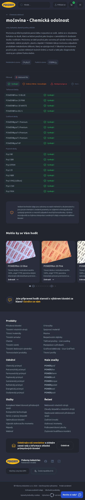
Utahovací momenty (53, 423)
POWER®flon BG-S (14, 111)
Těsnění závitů (12, 345)
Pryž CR (9, 170)
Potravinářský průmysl (15, 369)
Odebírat (65, 445)
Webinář (9, 431)
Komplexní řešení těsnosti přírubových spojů (22, 406)
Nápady (9, 427)
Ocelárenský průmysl (15, 393)
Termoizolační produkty (16, 352)
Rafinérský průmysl (14, 385)
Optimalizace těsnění (15, 420)
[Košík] (71, 5)
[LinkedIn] (52, 461)
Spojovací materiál (51, 329)
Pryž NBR (10, 175)
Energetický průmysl (14, 389)
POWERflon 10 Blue (17, 266)
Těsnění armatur (13, 337)
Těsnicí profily (49, 352)
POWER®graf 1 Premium (16, 122)
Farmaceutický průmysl (16, 373)
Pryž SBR (10, 159)
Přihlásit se (60, 5)
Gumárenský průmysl (15, 381)
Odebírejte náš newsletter (31, 442)
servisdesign (57, 495)
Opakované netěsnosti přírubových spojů (59, 414)
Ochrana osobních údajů (34, 490)
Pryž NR (9, 154)
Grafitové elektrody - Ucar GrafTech (59, 349)
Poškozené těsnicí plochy (55, 427)
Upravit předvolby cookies (30, 495)
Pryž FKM (10, 191)
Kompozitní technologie (16, 412)
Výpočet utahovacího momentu (19, 423)
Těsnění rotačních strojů (16, 329)
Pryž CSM (10, 186)
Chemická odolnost (15, 14)
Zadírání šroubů (51, 420)
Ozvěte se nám (31, 301)
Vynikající (13, 83)
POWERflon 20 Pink (53, 266)
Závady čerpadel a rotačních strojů (59, 409)
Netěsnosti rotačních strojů (56, 405)
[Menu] (80, 5)
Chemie (9, 341)
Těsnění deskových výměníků (19, 349)
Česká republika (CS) (43, 471)
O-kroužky (47, 326)
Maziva (46, 333)
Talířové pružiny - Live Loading (56, 341)
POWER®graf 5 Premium (16, 138)
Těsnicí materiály (13, 333)
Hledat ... (25, 5)
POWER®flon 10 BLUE (15, 95)
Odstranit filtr (21, 77)
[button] (30, 286)
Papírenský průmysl (14, 377)
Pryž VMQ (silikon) (14, 181)
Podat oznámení (65, 486)
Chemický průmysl (14, 366)
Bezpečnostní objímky (52, 337)
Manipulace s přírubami (53, 345)
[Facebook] (45, 461)
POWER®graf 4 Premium (16, 133)
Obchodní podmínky (52, 490)
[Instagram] (59, 461)
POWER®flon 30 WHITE (16, 106)
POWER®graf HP (13, 143)
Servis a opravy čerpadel (16, 416)
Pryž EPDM (10, 165)
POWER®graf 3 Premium (16, 127)
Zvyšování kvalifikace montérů (57, 431)
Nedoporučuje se (58, 83)
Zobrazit (13, 279)
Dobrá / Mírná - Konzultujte (34, 83)
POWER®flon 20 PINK (15, 100)
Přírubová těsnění (13, 326)
